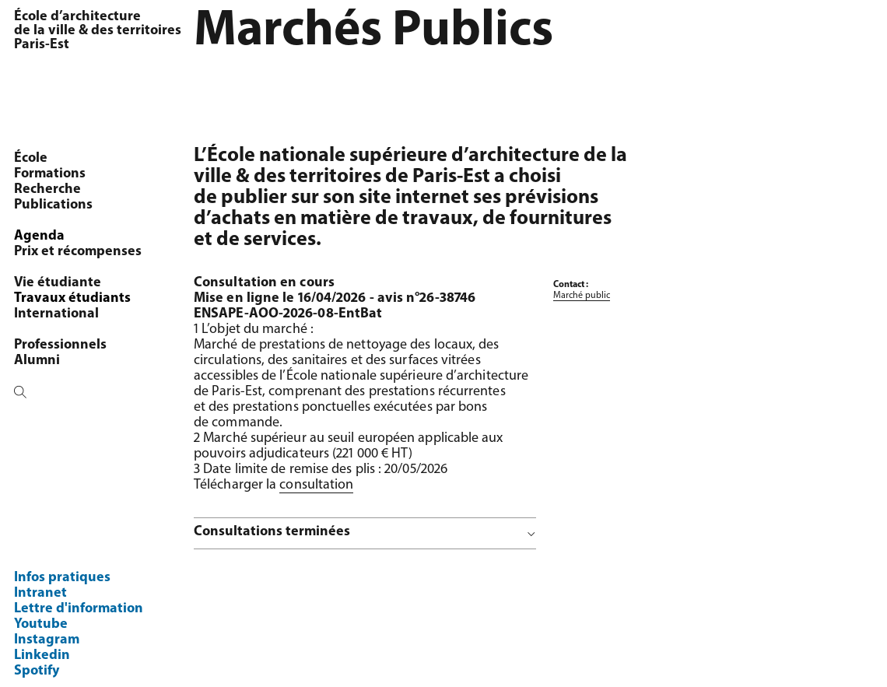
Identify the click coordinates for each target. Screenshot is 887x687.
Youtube (41, 624)
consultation (316, 485)
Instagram (46, 640)
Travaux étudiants (72, 298)
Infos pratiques (62, 577)
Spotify (36, 671)
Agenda (39, 236)
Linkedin (42, 655)
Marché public (581, 295)
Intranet (40, 593)
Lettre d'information (78, 608)
